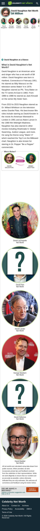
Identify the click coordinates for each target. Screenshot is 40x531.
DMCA (29, 509)
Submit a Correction (32, 489)
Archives (25, 506)
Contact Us (15, 506)
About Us (5, 506)
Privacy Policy (7, 509)
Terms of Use (7, 512)
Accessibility (19, 509)
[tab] (20, 61)
